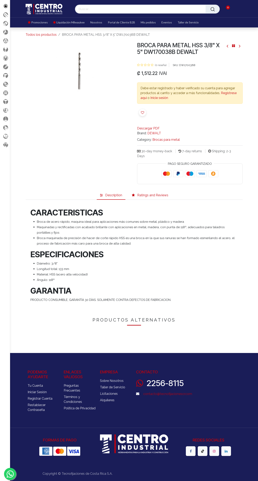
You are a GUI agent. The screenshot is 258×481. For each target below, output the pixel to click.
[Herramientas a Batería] (5, 75)
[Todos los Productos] (5, 6)
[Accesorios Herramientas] (5, 40)
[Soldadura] (5, 136)
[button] (142, 112)
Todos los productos (41, 35)
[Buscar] (213, 9)
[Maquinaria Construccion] (5, 145)
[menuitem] (39, 22)
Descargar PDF (148, 128)
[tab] (111, 195)
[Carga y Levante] (5, 49)
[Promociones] (5, 14)
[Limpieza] (5, 110)
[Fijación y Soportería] (5, 101)
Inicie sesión (159, 98)
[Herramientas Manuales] (5, 58)
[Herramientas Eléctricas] (5, 66)
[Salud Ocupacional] (5, 84)
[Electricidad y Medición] (5, 92)
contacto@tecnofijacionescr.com (167, 394)
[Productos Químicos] (5, 118)
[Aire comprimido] (5, 32)
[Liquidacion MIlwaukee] (5, 23)
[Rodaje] (5, 127)
